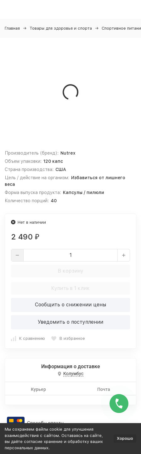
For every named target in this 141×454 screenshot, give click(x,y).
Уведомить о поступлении (70, 322)
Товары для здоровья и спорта (61, 28)
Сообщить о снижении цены (70, 305)
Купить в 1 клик (70, 288)
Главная (12, 28)
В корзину (70, 271)
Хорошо (125, 438)
